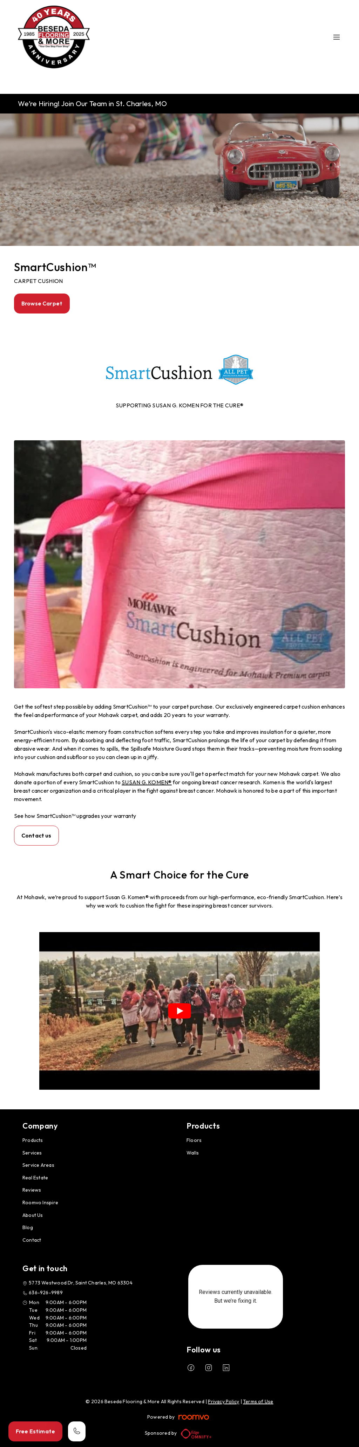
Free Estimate (35, 1431)
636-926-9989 (46, 1292)
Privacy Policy (223, 1401)
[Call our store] (77, 1431)
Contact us (36, 835)
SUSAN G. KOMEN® (147, 782)
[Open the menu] (336, 37)
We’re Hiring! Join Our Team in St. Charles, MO (92, 103)
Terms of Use (258, 1401)
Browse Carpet (41, 303)
